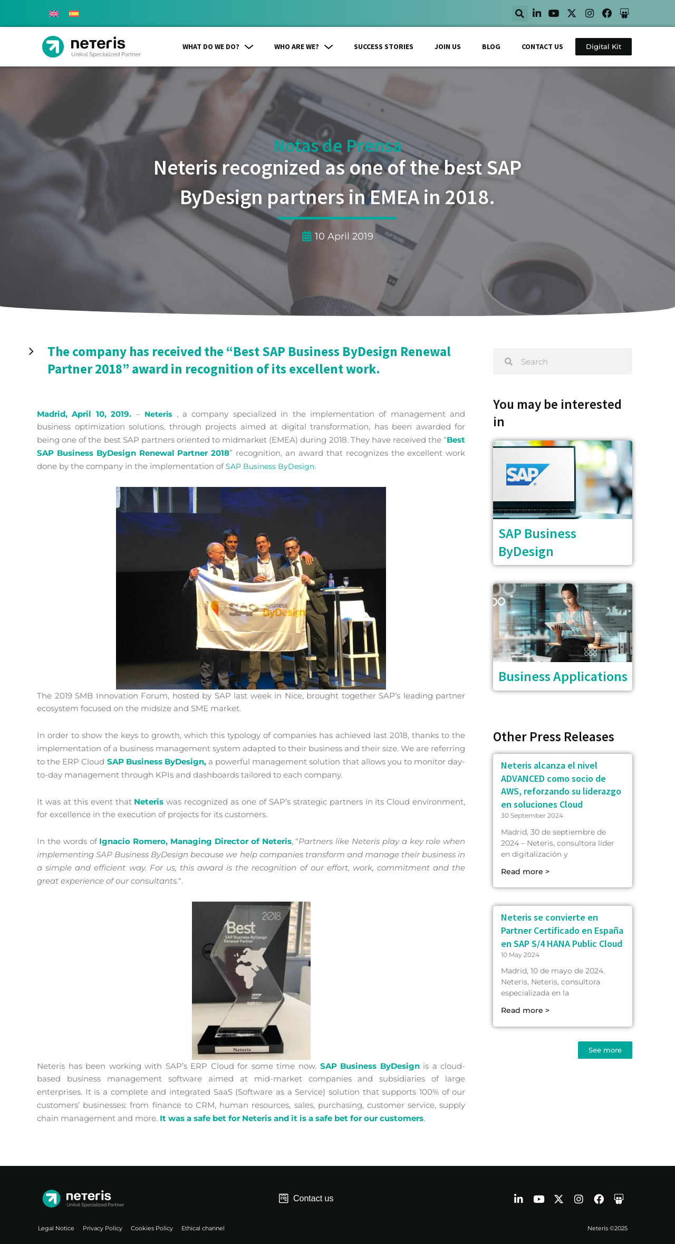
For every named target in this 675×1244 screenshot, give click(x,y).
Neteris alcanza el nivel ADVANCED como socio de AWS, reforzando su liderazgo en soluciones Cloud (561, 785)
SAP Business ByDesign (272, 466)
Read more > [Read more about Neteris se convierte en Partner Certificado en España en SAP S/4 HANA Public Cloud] (525, 1011)
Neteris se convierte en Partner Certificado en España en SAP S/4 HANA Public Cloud (562, 931)
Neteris (158, 414)
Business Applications (563, 676)
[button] (505, 14)
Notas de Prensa (337, 146)
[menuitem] (54, 14)
